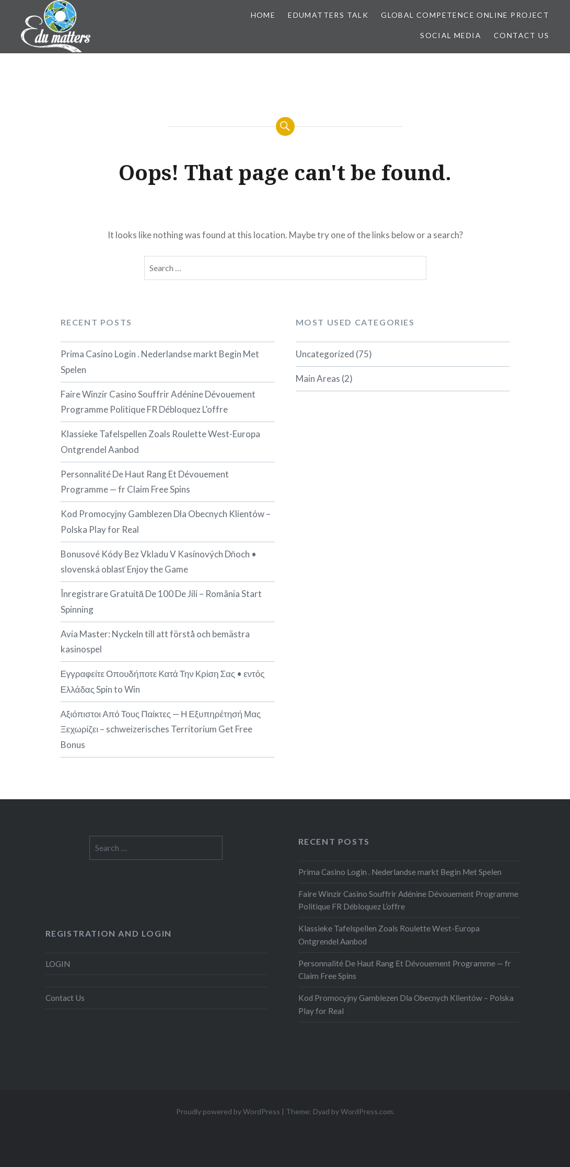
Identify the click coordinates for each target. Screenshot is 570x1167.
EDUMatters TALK (328, 14)
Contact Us (521, 35)
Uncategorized (325, 353)
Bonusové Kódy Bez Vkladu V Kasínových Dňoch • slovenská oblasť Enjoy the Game (159, 562)
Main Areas (318, 378)
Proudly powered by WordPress (228, 1111)
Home (263, 14)
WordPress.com (367, 1111)
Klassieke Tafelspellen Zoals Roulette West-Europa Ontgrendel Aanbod (160, 441)
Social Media (450, 35)
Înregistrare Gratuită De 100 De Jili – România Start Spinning (161, 601)
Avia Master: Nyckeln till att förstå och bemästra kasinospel (155, 641)
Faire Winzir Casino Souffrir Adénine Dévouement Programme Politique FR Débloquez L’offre (158, 402)
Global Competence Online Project (465, 14)
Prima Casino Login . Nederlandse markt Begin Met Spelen (160, 361)
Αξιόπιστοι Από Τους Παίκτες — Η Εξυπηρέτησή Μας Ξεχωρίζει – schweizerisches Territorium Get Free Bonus (161, 729)
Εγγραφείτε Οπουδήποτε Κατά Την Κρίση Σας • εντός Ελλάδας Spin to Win (163, 681)
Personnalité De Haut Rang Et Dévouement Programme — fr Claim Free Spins (145, 482)
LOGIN (57, 963)
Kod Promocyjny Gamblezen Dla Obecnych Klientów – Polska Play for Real (166, 521)
